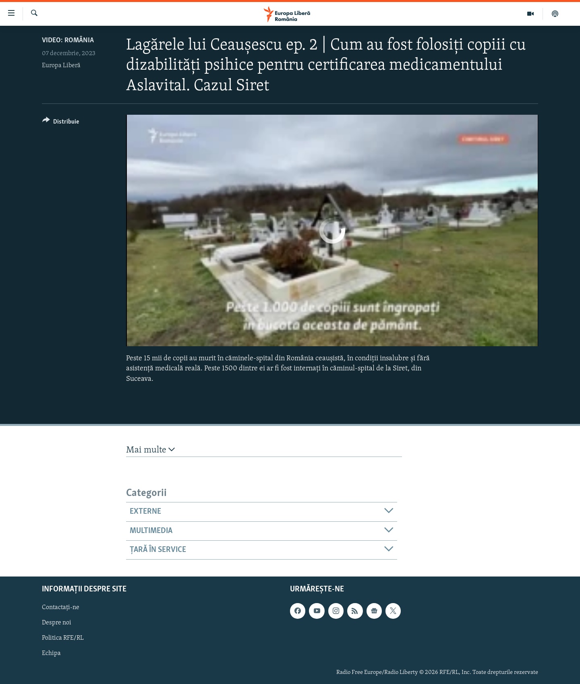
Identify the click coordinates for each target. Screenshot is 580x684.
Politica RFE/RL (63, 638)
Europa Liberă (61, 65)
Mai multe (150, 450)
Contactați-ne (60, 608)
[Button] (60, 123)
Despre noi (56, 623)
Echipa (51, 654)
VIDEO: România (68, 40)
